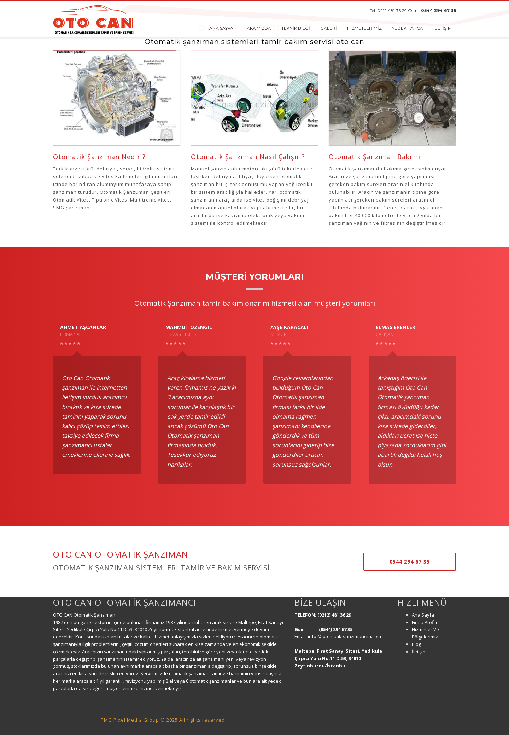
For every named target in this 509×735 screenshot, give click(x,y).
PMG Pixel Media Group (130, 720)
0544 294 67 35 (438, 10)
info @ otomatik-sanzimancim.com (345, 636)
